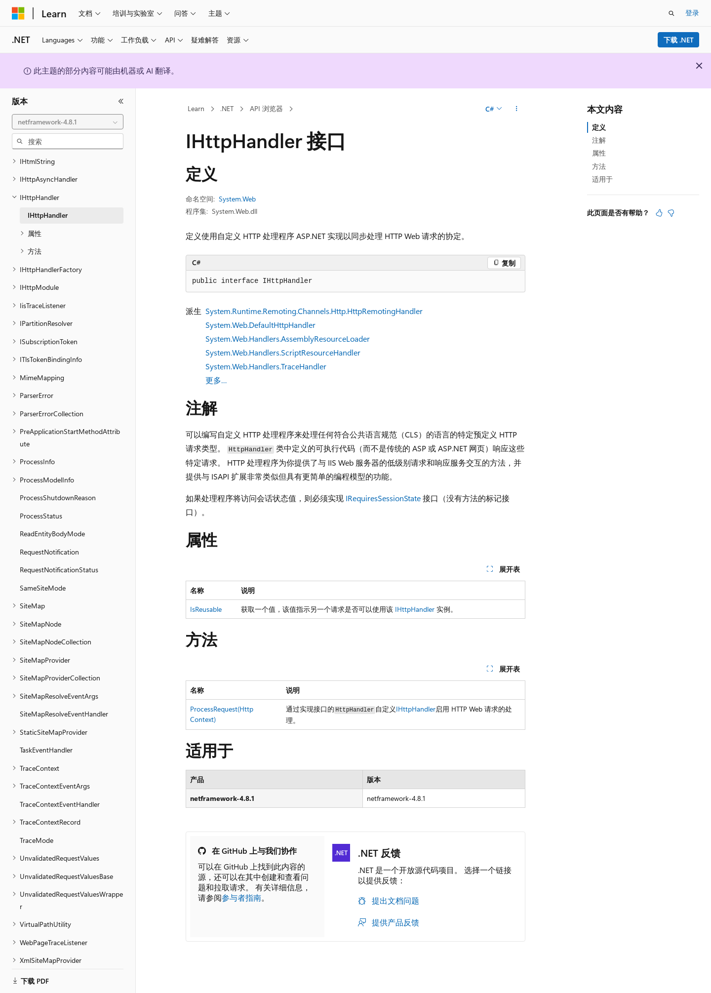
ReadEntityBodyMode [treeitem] (52, 521)
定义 (599, 127)
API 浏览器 (266, 108)
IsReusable (206, 609)
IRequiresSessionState (383, 498)
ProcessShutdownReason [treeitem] (58, 485)
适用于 (602, 179)
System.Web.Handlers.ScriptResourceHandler (282, 352)
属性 (599, 153)
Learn (196, 108)
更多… (216, 380)
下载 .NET (679, 39)
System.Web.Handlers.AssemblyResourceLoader (287, 338)
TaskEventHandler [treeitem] (46, 737)
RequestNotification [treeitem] (49, 539)
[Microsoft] (18, 13)
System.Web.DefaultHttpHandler (260, 324)
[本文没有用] (671, 213)
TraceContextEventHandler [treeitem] (60, 791)
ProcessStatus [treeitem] (41, 503)
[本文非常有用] (659, 213)
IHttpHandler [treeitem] (48, 202)
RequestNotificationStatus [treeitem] (59, 557)
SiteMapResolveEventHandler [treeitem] (64, 701)
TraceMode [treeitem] (36, 828)
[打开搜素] (671, 13)
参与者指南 (241, 897)
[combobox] (67, 122)
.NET (227, 108)
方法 (599, 166)
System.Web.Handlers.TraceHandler (265, 366)
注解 (599, 140)
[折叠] (121, 101)
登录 (692, 12)
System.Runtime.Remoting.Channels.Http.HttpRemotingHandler (314, 311)
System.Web (237, 198)
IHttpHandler (414, 609)
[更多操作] (516, 109)
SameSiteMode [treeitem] (43, 575)
